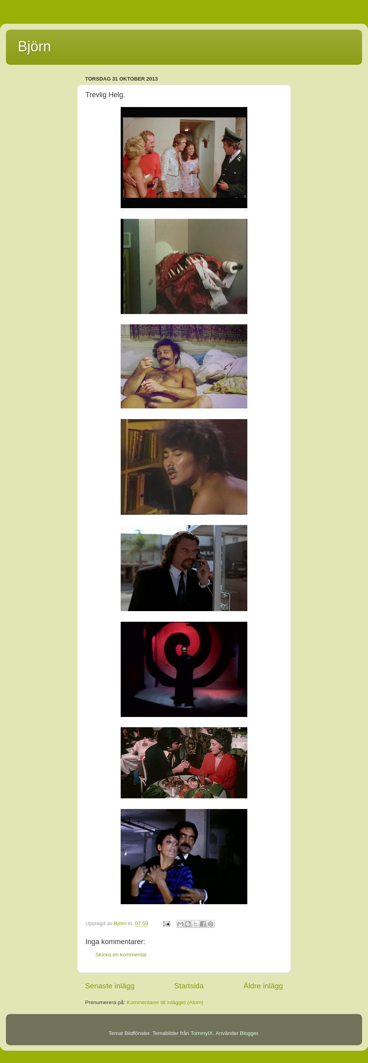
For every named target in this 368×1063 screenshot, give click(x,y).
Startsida (189, 986)
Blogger (249, 1033)
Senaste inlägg (110, 986)
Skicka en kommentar (121, 955)
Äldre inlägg (263, 986)
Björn (34, 46)
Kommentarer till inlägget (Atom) (165, 1002)
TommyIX (202, 1033)
